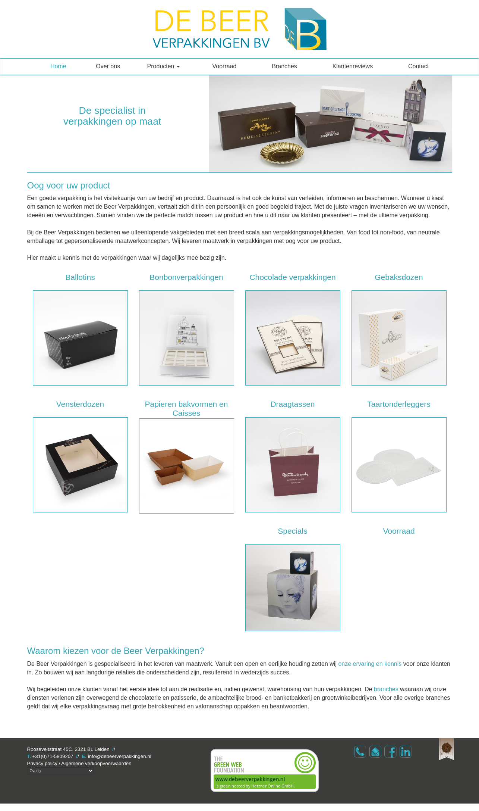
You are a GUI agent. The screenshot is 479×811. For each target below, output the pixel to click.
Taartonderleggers (398, 404)
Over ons (108, 66)
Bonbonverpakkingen (186, 277)
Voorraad (224, 66)
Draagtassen (292, 404)
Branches (284, 66)
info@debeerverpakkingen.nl (119, 756)
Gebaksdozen (399, 277)
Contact (418, 66)
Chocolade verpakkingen (292, 277)
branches (386, 689)
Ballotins (80, 277)
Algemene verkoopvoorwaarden (96, 763)
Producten (163, 66)
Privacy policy (42, 763)
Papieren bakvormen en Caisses (186, 408)
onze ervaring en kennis (369, 664)
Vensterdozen (80, 404)
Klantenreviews (353, 66)
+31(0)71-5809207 (52, 756)
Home (58, 66)
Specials (292, 531)
